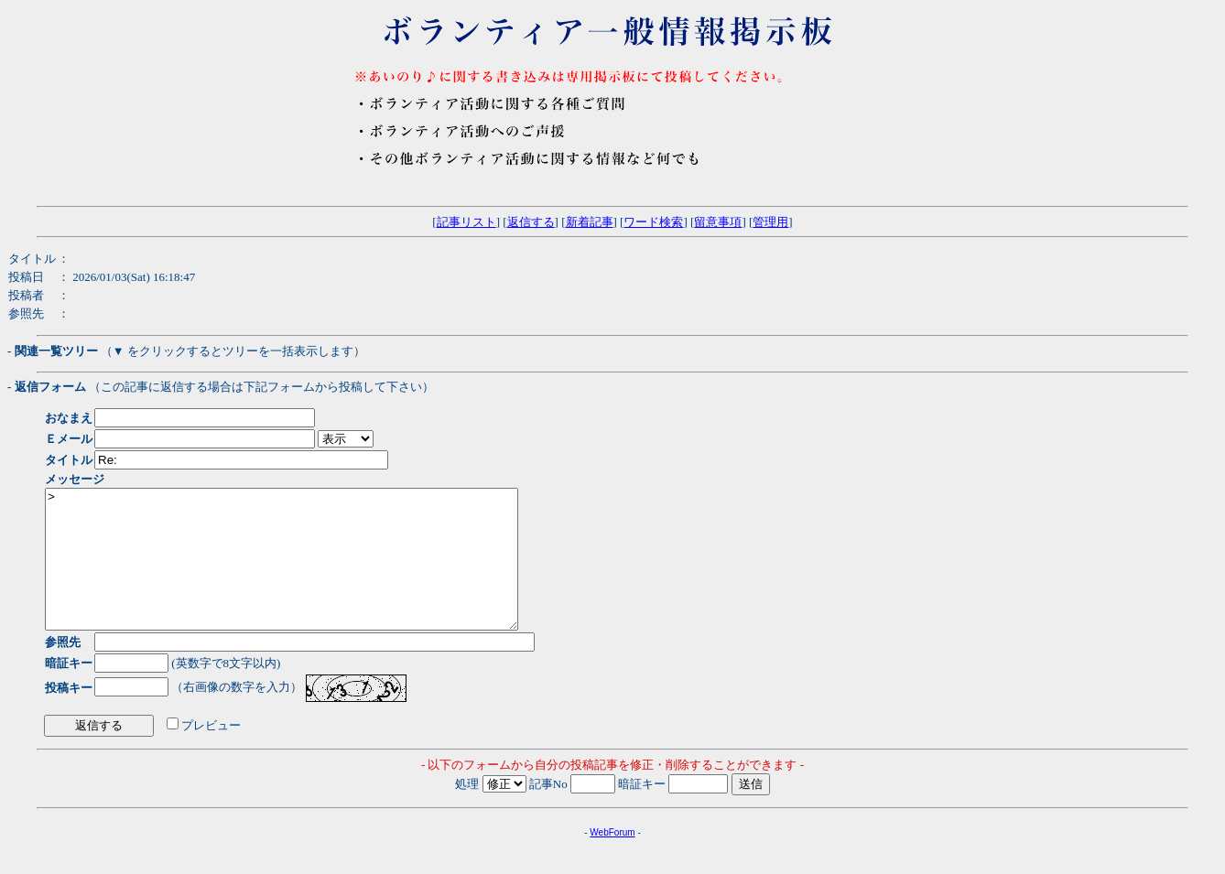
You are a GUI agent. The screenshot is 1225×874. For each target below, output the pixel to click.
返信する (531, 222)
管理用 (770, 222)
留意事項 (718, 222)
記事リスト (466, 222)
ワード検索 (653, 222)
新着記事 (589, 222)
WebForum (612, 860)
